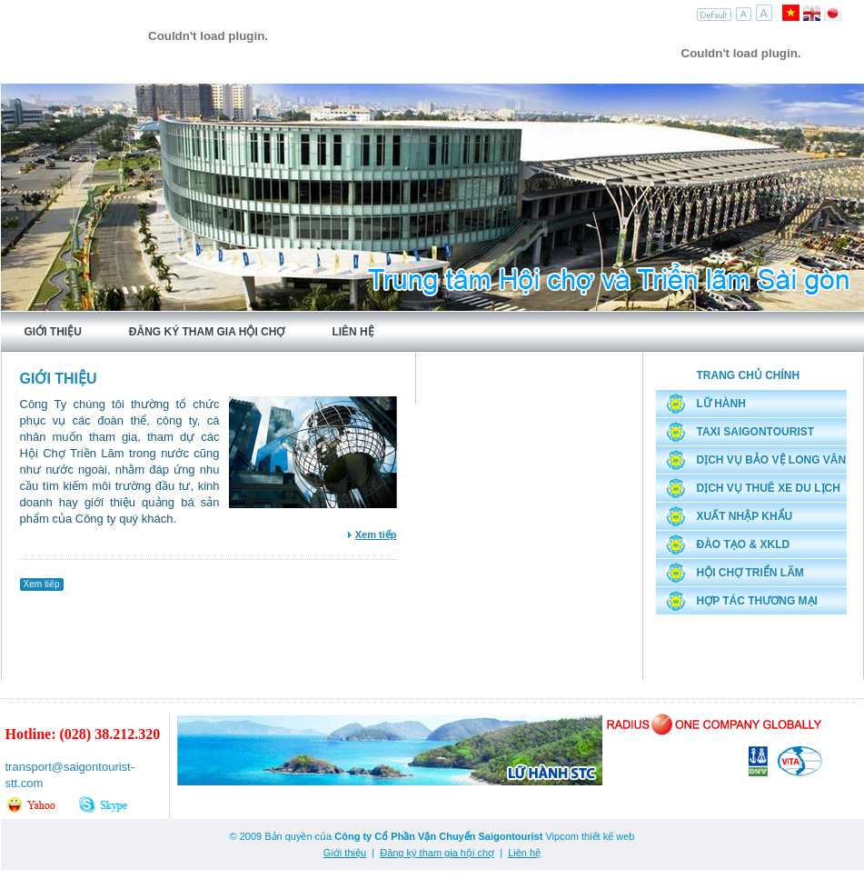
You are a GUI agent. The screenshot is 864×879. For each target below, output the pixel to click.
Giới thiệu (53, 331)
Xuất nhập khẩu (745, 516)
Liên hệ (352, 331)
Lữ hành (721, 403)
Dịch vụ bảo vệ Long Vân (772, 460)
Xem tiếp (42, 584)
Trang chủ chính (748, 375)
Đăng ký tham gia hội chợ (207, 331)
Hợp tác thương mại (757, 600)
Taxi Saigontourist (756, 431)
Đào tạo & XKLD (743, 544)
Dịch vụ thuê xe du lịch (768, 488)
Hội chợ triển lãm (750, 572)
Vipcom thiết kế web (589, 836)
